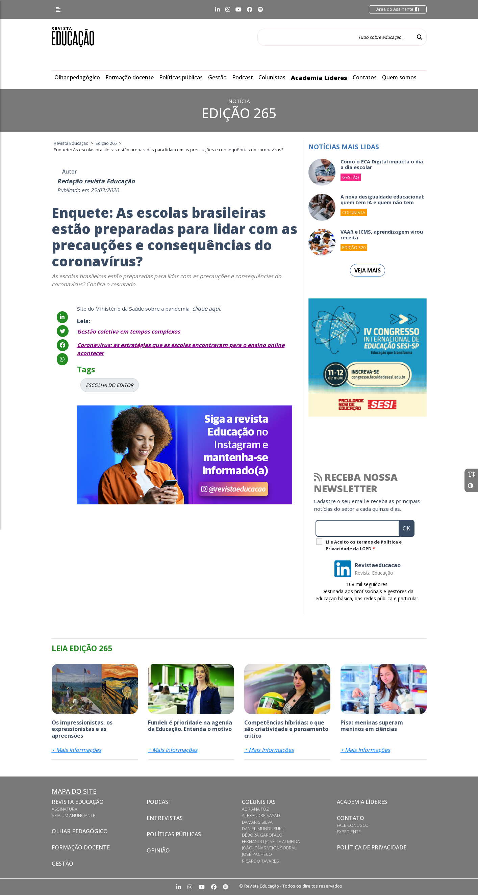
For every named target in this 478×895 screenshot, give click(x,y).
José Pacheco (257, 854)
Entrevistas (165, 818)
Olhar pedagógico (77, 77)
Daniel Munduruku (263, 828)
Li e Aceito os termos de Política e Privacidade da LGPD (364, 545)
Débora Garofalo (262, 835)
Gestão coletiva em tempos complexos (128, 331)
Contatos (365, 77)
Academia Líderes (319, 78)
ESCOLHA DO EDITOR (109, 385)
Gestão (217, 77)
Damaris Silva (257, 822)
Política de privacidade (371, 847)
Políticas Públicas (174, 834)
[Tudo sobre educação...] (335, 37)
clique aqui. (206, 308)
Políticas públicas (181, 77)
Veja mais (367, 270)
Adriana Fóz (255, 809)
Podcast (242, 77)
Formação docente (129, 77)
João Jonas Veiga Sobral (269, 848)
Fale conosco (353, 825)
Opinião (158, 850)
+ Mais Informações (76, 750)
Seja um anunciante (73, 815)
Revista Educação (78, 802)
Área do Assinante (397, 9)
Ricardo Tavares (260, 861)
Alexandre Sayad (261, 815)
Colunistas (271, 77)
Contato (350, 818)
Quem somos (399, 77)
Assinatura (64, 809)
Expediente (349, 831)
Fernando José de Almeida (271, 841)
